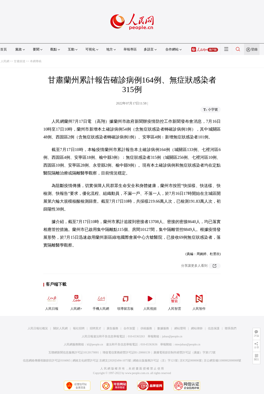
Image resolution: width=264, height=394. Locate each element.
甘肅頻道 (19, 61)
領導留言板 (125, 300)
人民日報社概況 (38, 328)
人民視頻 (150, 300)
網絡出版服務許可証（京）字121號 (155, 360)
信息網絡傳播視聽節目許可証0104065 (47, 360)
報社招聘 (79, 328)
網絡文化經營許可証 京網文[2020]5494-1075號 (102, 360)
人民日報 (52, 300)
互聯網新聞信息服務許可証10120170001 (73, 352)
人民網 (5, 61)
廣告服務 (112, 328)
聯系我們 (230, 328)
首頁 (3, 49)
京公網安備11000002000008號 (222, 360)
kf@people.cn (95, 344)
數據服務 (163, 328)
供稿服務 (146, 328)
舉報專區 (130, 49)
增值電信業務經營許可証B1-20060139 (126, 352)
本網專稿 (35, 61)
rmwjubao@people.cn (187, 344)
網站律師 (197, 328)
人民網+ (76, 300)
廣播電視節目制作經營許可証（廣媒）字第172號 (184, 352)
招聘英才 (95, 328)
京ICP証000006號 (191, 360)
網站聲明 (180, 328)
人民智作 (199, 300)
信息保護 (213, 328)
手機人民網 (101, 300)
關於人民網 (60, 328)
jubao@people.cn (172, 336)
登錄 (254, 49)
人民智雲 (174, 300)
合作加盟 (129, 328)
